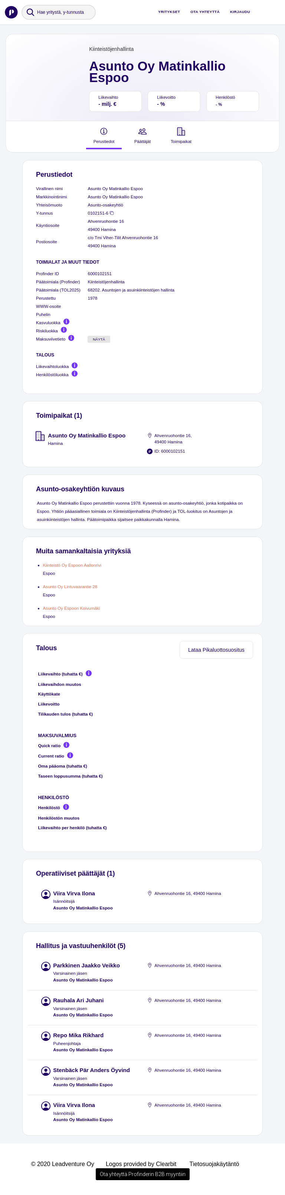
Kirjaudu (240, 12)
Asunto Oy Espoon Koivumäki (71, 608)
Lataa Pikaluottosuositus (216, 650)
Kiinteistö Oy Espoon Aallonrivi (72, 565)
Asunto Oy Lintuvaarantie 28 (70, 586)
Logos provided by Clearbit (141, 1164)
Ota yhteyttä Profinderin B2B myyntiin (143, 1174)
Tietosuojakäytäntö (214, 1164)
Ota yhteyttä (205, 12)
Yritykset (169, 12)
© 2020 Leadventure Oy (62, 1164)
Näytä (99, 339)
